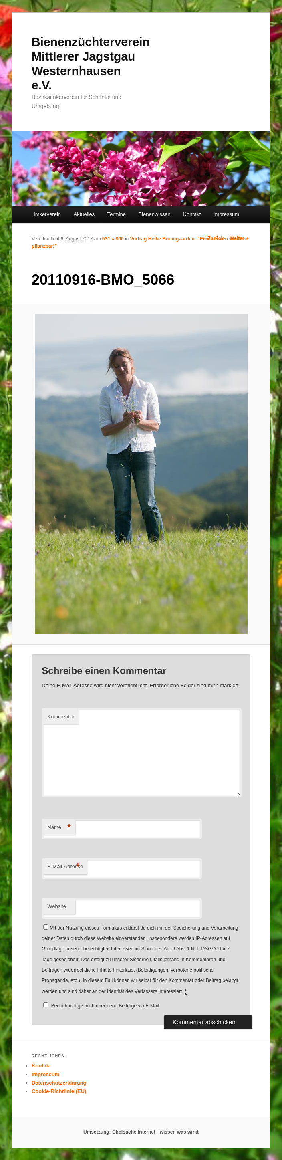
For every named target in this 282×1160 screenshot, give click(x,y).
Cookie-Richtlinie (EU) (59, 1091)
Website (56, 906)
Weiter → (240, 238)
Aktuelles (84, 214)
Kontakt (192, 214)
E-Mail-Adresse (65, 867)
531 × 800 (113, 239)
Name (59, 827)
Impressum (226, 214)
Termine (116, 214)
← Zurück (212, 238)
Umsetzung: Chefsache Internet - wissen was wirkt (141, 1132)
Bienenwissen (155, 214)
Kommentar (60, 717)
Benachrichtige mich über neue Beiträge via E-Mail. (106, 1006)
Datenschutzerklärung (59, 1083)
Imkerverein (47, 214)
